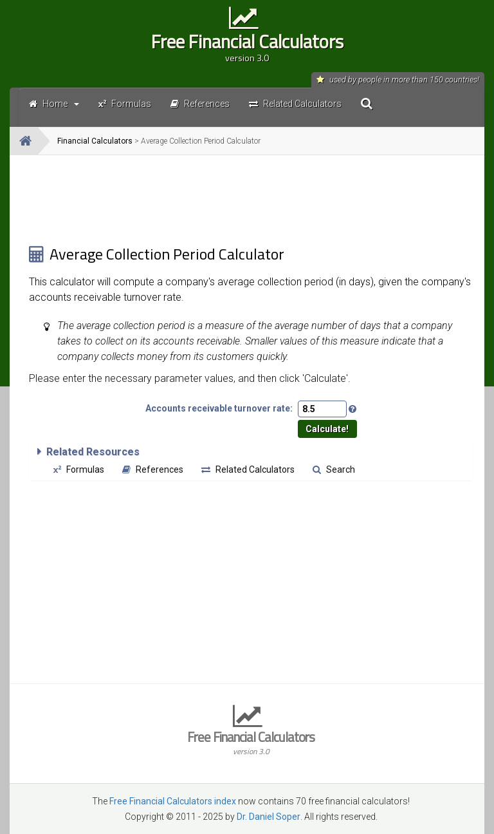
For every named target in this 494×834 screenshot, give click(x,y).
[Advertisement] (251, 199)
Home (54, 104)
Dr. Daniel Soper (268, 816)
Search (334, 469)
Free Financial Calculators (247, 45)
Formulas (78, 469)
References (152, 469)
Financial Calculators (95, 141)
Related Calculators (248, 469)
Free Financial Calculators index (172, 801)
